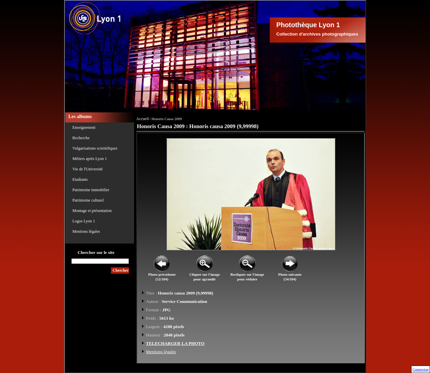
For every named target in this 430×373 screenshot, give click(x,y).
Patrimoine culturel (88, 200)
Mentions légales (86, 231)
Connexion (421, 369)
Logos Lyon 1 (84, 221)
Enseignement (84, 127)
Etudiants (80, 179)
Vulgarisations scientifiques (95, 148)
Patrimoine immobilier (91, 190)
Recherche (81, 138)
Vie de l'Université (88, 169)
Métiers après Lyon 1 (90, 158)
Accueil (142, 118)
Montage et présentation (92, 210)
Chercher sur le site (96, 252)
